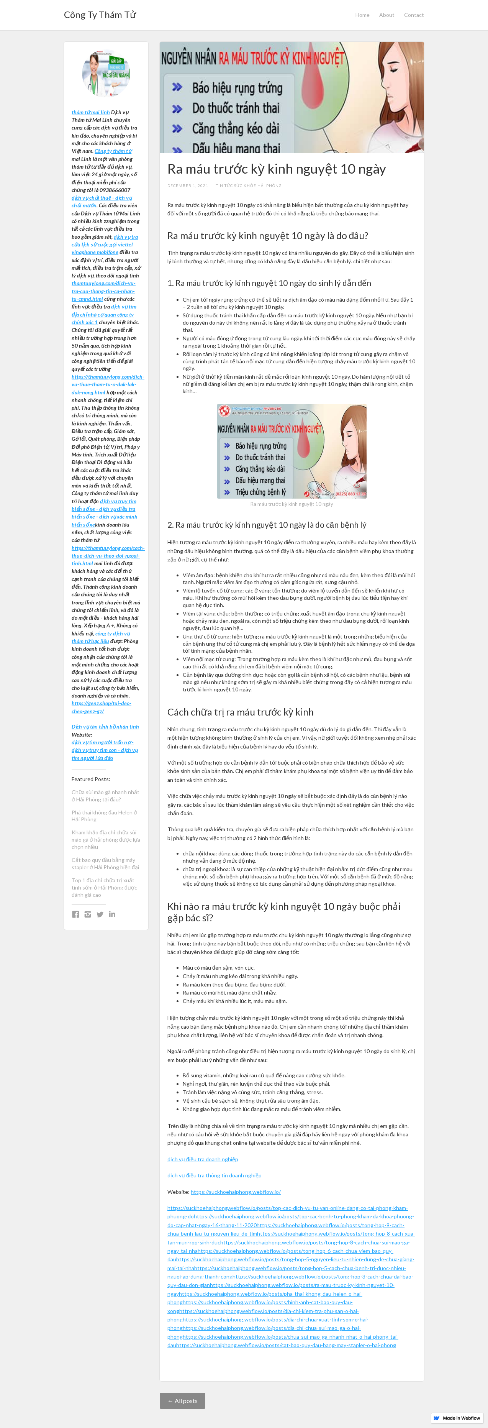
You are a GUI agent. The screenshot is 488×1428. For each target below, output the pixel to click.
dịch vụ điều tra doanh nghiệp (202, 1159)
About (387, 14)
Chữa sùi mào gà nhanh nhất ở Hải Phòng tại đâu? (105, 796)
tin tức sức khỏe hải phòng (249, 185)
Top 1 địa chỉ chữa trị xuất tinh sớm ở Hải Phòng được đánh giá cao (104, 887)
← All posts (182, 1400)
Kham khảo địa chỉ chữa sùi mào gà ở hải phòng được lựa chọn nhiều (106, 839)
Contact (414, 14)
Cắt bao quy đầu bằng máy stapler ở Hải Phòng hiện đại (105, 863)
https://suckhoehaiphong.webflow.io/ (236, 1191)
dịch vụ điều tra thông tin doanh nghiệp (214, 1175)
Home (362, 14)
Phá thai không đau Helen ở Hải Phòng (104, 816)
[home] (100, 12)
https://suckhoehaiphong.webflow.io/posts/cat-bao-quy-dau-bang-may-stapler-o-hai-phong (286, 1345)
